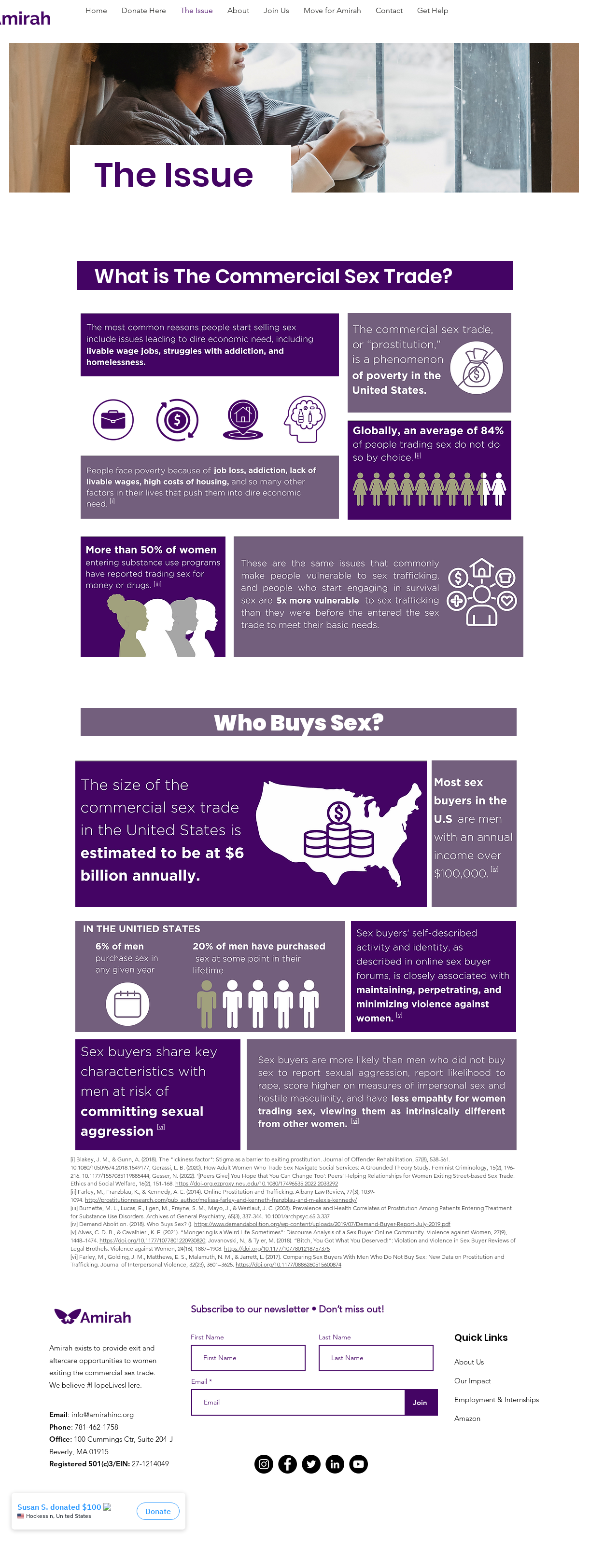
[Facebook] (287, 1464)
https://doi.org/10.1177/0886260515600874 (288, 1264)
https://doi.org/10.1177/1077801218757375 (277, 1248)
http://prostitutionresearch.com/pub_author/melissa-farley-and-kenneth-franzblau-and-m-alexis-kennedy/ (221, 1199)
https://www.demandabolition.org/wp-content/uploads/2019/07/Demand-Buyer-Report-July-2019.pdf (322, 1223)
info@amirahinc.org (102, 1414)
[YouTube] (358, 1464)
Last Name (335, 1337)
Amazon (467, 1418)
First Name (207, 1337)
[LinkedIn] (334, 1464)
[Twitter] (311, 1464)
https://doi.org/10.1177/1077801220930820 (152, 1240)
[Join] (420, 1402)
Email (199, 1381)
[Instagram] (263, 1464)
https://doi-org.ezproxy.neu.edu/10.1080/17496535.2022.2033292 (256, 1183)
